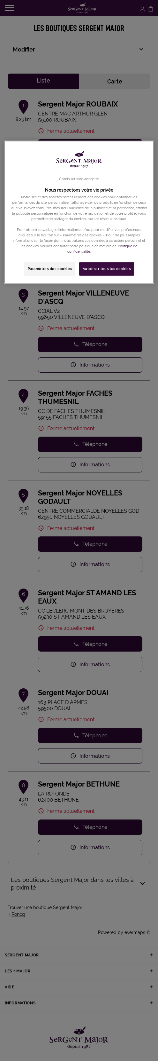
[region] (79, 212)
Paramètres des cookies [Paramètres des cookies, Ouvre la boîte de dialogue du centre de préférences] (50, 268)
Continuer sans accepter (79, 178)
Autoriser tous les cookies (107, 268)
